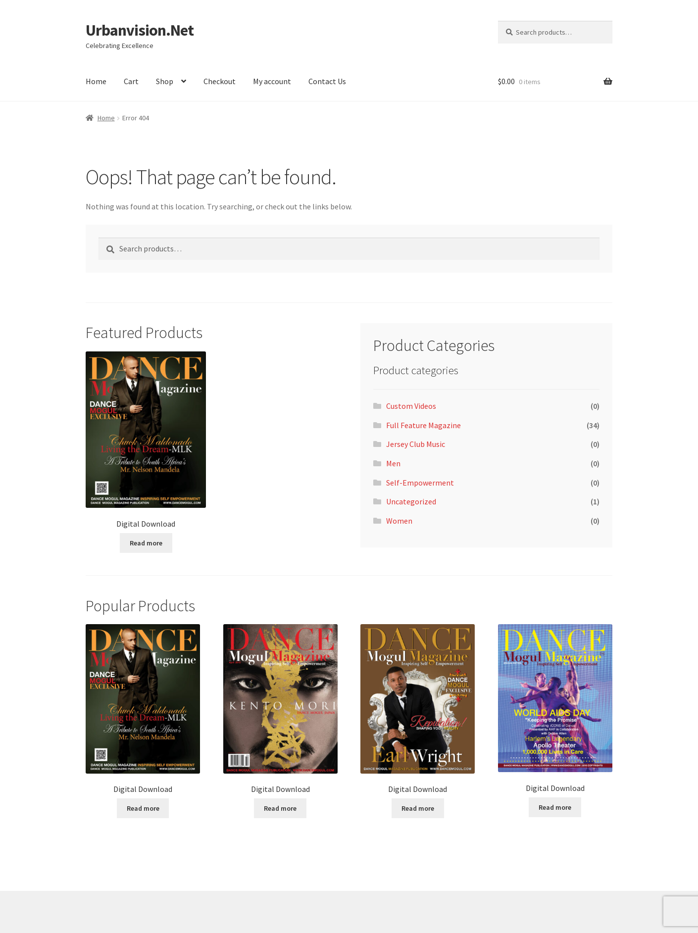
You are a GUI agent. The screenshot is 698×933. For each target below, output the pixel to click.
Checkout (219, 81)
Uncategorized (411, 501)
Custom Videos (411, 406)
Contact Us (327, 81)
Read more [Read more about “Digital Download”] (146, 543)
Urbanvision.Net (140, 30)
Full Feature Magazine (423, 425)
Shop (164, 81)
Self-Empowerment (420, 483)
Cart (131, 81)
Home (96, 81)
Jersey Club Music (415, 444)
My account (272, 81)
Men (393, 463)
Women (399, 521)
